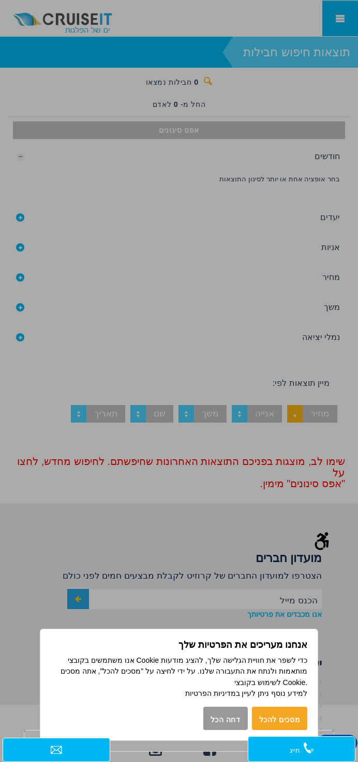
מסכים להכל (280, 720)
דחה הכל (226, 720)
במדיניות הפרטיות (212, 693)
